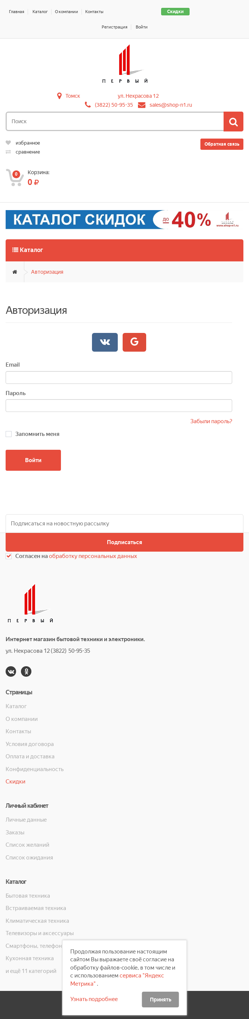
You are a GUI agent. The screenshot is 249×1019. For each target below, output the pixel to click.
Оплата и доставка (30, 756)
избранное (23, 143)
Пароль (16, 393)
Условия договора (30, 744)
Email (13, 364)
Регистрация (114, 27)
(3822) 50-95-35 (114, 105)
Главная (16, 11)
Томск (72, 96)
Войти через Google (134, 341)
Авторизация (47, 272)
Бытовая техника (28, 895)
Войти (142, 27)
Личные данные (26, 819)
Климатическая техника (37, 921)
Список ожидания (29, 857)
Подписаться (124, 542)
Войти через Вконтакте (105, 341)
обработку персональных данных (93, 556)
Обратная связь (222, 144)
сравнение (23, 152)
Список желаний (27, 844)
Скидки (175, 11)
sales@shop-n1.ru (171, 105)
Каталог (40, 11)
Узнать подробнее (94, 999)
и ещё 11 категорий (31, 971)
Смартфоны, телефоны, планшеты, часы (53, 946)
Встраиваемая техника (36, 908)
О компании (66, 11)
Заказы (15, 832)
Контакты (94, 11)
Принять (160, 1000)
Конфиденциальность (35, 769)
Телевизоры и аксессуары (40, 933)
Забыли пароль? (211, 421)
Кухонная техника (30, 958)
